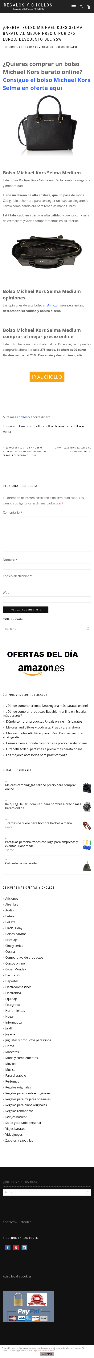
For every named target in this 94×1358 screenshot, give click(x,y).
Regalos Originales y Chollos (28, 9)
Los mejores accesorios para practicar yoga (36, 755)
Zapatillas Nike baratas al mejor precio (73, 450)
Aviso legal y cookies (17, 1276)
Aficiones (11, 898)
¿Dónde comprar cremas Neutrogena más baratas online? (47, 706)
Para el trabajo (15, 1075)
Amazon (53, 305)
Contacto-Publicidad (17, 1222)
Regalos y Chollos (28, 5)
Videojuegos (14, 1134)
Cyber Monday (15, 969)
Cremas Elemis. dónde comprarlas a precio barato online (46, 743)
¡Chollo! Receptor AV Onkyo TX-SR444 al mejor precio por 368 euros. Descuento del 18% (25, 452)
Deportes (11, 981)
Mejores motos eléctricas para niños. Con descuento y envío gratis (43, 735)
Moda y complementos (21, 1058)
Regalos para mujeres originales (28, 1099)
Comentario (12, 512)
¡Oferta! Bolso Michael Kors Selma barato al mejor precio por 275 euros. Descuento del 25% (43, 33)
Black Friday (13, 928)
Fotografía (12, 1005)
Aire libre (11, 904)
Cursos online (15, 963)
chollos (22, 417)
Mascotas (12, 1052)
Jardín (9, 1028)
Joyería (10, 1034)
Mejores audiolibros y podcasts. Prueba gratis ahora (43, 727)
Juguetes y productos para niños (28, 1040)
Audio (9, 910)
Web (6, 592)
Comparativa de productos (24, 957)
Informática (13, 1022)
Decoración (13, 975)
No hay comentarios (39, 47)
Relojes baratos (16, 1117)
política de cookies (44, 1350)
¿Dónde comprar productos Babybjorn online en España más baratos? (44, 713)
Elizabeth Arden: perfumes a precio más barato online (44, 749)
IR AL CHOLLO (47, 377)
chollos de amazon (56, 426)
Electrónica (13, 993)
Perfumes (12, 1081)
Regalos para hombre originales (27, 1093)
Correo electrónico (17, 576)
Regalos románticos (19, 1111)
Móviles (10, 1064)
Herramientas (15, 1011)
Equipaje (11, 999)
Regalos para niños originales (26, 1105)
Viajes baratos (15, 1129)
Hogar (9, 1016)
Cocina (10, 951)
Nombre (10, 560)
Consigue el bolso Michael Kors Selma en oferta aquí (46, 84)
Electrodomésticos (18, 987)
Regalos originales (18, 1087)
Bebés (9, 916)
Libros (9, 1046)
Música (10, 1070)
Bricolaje (11, 940)
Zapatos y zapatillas (19, 1140)
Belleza (10, 922)
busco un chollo (30, 426)
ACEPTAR (47, 1354)
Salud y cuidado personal (23, 1123)
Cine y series (14, 946)
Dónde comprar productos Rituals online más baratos (44, 721)
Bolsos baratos (67, 47)
